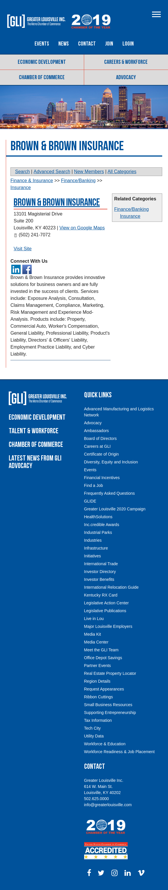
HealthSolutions (98, 516)
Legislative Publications (105, 610)
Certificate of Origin (101, 454)
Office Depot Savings (103, 657)
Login (128, 43)
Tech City (92, 728)
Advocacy (126, 77)
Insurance (130, 216)
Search (22, 171)
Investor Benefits (99, 579)
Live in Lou (94, 618)
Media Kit (92, 634)
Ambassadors (96, 430)
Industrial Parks (98, 532)
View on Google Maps (82, 227)
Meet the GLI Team (101, 650)
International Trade (101, 563)
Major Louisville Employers (108, 626)
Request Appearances (104, 689)
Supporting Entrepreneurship (110, 712)
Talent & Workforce (33, 431)
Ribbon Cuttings (98, 697)
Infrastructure (96, 548)
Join (109, 43)
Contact (87, 43)
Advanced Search (52, 171)
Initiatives (92, 556)
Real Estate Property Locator (110, 673)
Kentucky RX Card (101, 595)
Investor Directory (100, 571)
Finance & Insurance (31, 180)
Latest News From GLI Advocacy (35, 462)
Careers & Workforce (126, 62)
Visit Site (23, 248)
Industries (93, 540)
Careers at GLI (97, 446)
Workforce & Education (105, 744)
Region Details (97, 681)
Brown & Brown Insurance (57, 202)
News (63, 43)
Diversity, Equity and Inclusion (111, 462)
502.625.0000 (96, 798)
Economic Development (42, 62)
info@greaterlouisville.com (108, 804)
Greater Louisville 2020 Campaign (115, 509)
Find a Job (93, 485)
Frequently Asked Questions (109, 493)
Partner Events (97, 665)
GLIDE (90, 501)
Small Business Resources (108, 704)
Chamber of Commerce (42, 77)
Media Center (96, 642)
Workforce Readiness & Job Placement (119, 751)
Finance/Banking (131, 209)
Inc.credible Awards (101, 524)
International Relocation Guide (111, 587)
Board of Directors (100, 438)
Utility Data (94, 736)
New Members (89, 171)
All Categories (121, 171)
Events (42, 43)
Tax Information (98, 720)
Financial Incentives (102, 477)
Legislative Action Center (106, 603)
